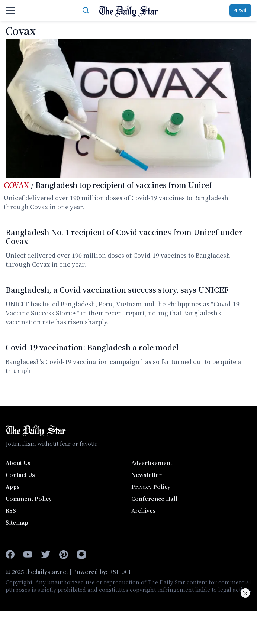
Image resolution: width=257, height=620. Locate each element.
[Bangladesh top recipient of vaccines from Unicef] (128, 108)
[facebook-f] (10, 554)
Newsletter (146, 474)
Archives (143, 510)
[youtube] (27, 554)
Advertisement (151, 463)
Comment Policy (29, 498)
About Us (18, 463)
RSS (11, 510)
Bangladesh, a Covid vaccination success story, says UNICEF (117, 289)
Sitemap (17, 522)
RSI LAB (120, 571)
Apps (13, 486)
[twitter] (45, 554)
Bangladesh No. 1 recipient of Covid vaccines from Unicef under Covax (124, 236)
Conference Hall (154, 498)
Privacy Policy (150, 486)
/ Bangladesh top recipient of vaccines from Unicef (108, 184)
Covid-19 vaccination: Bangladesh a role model (92, 347)
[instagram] (81, 554)
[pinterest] (63, 554)
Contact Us (20, 474)
